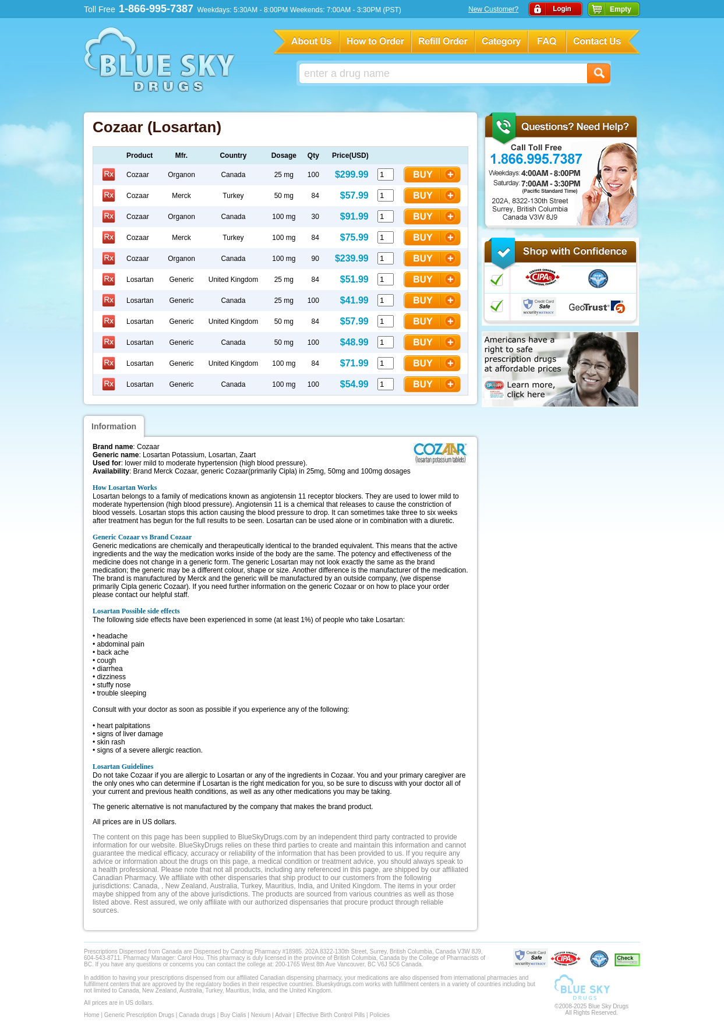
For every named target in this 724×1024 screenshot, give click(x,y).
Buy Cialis (233, 1015)
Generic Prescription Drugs (139, 1015)
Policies (379, 1015)
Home (92, 1015)
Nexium (261, 1015)
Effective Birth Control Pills (330, 1015)
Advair (283, 1015)
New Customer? (493, 9)
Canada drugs (197, 1015)
